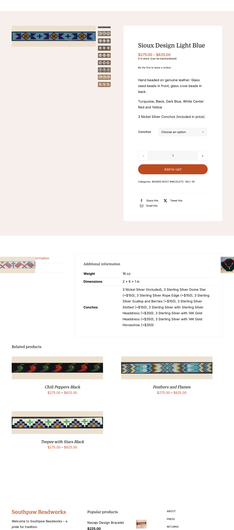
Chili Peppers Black (62, 387)
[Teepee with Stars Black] (57, 414)
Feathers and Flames (172, 387)
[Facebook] (148, 200)
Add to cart (172, 169)
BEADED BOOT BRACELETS (167, 181)
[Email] (147, 205)
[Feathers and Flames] (166, 359)
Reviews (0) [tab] (24, 268)
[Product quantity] (173, 156)
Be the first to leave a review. (154, 67)
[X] (172, 200)
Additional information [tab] (32, 258)
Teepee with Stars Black (62, 442)
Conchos (144, 132)
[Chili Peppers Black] (57, 359)
